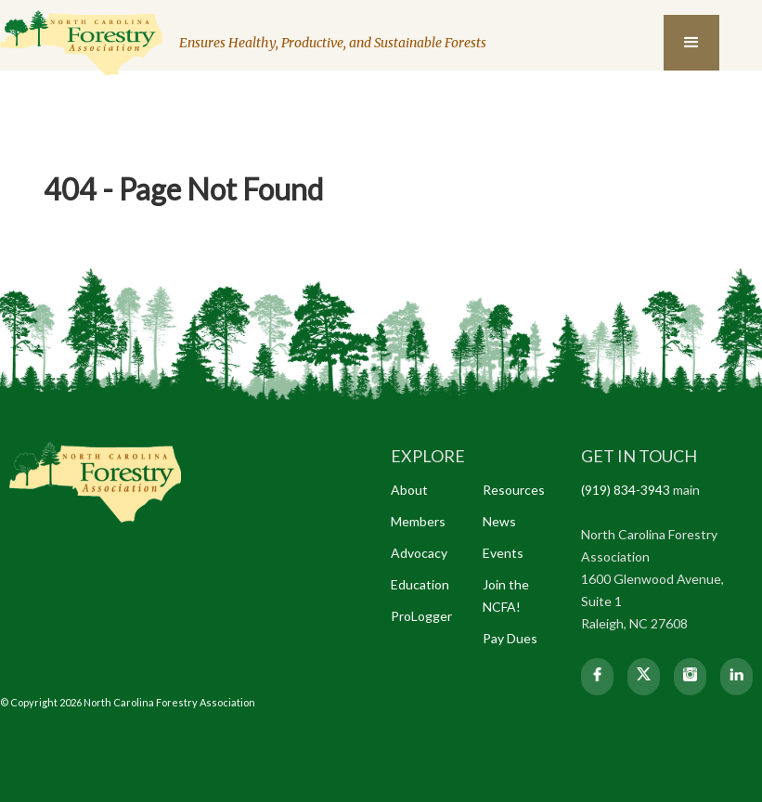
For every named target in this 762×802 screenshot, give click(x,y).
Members (418, 521)
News (499, 521)
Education (420, 584)
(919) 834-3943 (625, 490)
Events (503, 553)
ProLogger (421, 616)
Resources (514, 490)
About (409, 490)
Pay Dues (510, 638)
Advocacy (419, 553)
